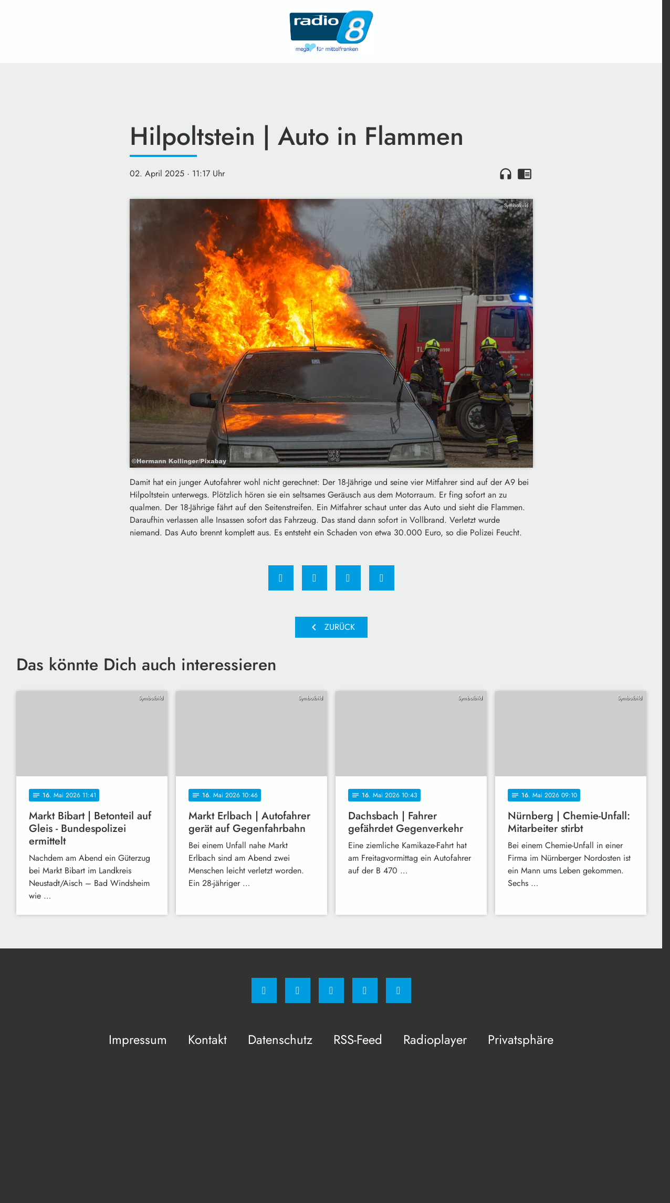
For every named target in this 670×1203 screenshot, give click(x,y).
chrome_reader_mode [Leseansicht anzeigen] (524, 173)
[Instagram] (297, 990)
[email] (398, 990)
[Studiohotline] (365, 990)
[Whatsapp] (331, 990)
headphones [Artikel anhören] (505, 173)
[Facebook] (264, 990)
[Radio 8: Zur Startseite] (331, 31)
